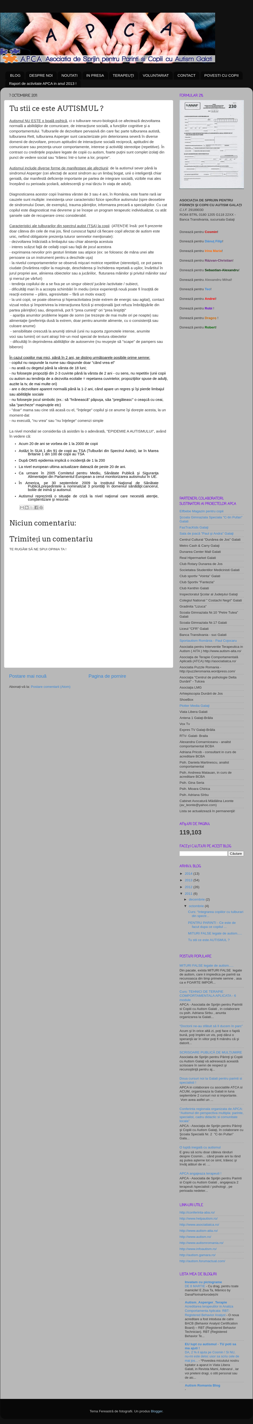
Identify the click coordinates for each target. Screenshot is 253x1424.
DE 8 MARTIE (195, 1286)
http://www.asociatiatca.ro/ (199, 1224)
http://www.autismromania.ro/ (201, 1243)
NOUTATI (69, 75)
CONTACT (186, 75)
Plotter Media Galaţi (195, 706)
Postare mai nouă (27, 676)
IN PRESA (95, 75)
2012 (189, 887)
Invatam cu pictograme (203, 1282)
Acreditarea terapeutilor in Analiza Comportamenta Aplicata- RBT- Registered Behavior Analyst (209, 1310)
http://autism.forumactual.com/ (202, 1261)
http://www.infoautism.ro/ (198, 1249)
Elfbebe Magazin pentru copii (201, 511)
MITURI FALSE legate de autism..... (215, 933)
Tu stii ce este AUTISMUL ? (209, 940)
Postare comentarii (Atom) (50, 687)
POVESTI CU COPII (221, 75)
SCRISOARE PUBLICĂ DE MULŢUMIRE (211, 1052)
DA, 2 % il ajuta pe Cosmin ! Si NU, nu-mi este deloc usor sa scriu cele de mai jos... (212, 1356)
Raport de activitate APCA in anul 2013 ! (43, 83)
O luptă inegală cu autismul (200, 1147)
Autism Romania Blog (202, 1385)
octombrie (197, 906)
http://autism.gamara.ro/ (198, 1255)
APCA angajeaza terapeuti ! (200, 1173)
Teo (208, 289)
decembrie (197, 899)
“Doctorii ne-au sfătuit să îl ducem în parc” (211, 1026)
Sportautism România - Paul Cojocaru (208, 640)
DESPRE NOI (41, 75)
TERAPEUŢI (123, 75)
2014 (189, 873)
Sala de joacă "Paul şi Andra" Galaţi (207, 533)
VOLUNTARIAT (156, 75)
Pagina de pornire (107, 676)
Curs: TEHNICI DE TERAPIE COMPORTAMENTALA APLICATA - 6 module (208, 996)
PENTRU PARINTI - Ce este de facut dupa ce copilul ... (212, 925)
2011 (189, 893)
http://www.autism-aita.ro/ (199, 1231)
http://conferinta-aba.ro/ (197, 1212)
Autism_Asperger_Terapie (206, 1302)
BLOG (15, 75)
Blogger (156, 1411)
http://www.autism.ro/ (195, 1237)
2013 (189, 880)
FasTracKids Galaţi (194, 527)
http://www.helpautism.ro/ (199, 1218)
